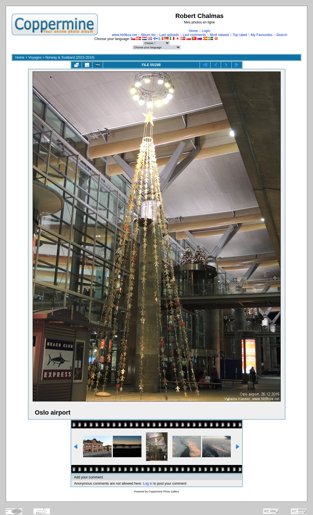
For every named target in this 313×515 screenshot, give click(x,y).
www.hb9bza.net (124, 35)
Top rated (240, 35)
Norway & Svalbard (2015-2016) (69, 57)
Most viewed (219, 35)
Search (281, 35)
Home (193, 31)
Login (206, 31)
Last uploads (169, 35)
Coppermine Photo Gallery (163, 491)
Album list (148, 35)
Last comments (194, 35)
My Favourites (261, 35)
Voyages (35, 57)
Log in (147, 484)
